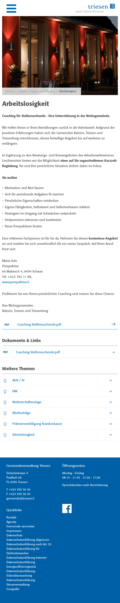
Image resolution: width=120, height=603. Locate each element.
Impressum (14, 530)
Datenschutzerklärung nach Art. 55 (28, 544)
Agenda (11, 522)
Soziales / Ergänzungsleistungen (36, 91)
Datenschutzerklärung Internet (26, 557)
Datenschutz (14, 535)
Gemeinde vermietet (20, 526)
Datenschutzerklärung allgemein (27, 539)
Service (9, 91)
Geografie (12, 589)
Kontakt (11, 517)
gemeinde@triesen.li (20, 498)
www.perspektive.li (15, 282)
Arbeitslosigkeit (67, 91)
